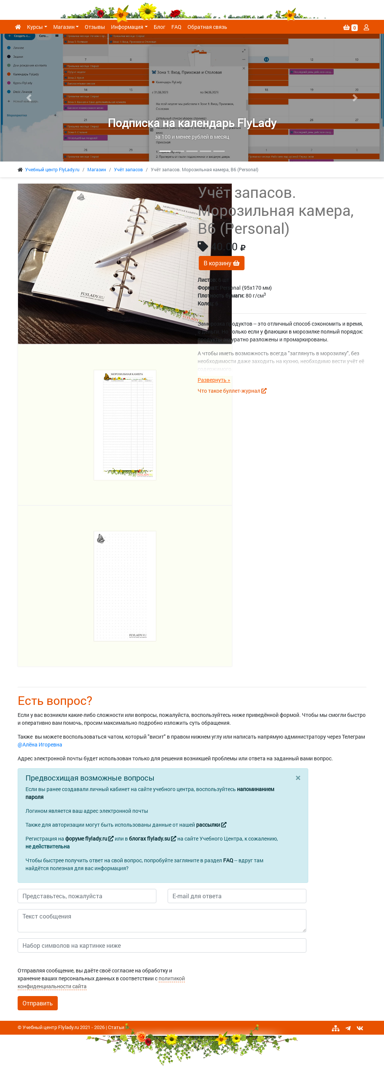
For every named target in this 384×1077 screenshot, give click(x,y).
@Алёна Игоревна (40, 744)
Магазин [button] (64, 26)
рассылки (211, 824)
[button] (29, 98)
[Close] (298, 778)
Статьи (116, 1027)
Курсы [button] (35, 26)
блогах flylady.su (152, 838)
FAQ (176, 26)
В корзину (222, 263)
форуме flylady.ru (89, 838)
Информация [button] (127, 26)
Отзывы (95, 26)
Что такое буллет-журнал (232, 390)
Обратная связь (207, 26)
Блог (159, 26)
